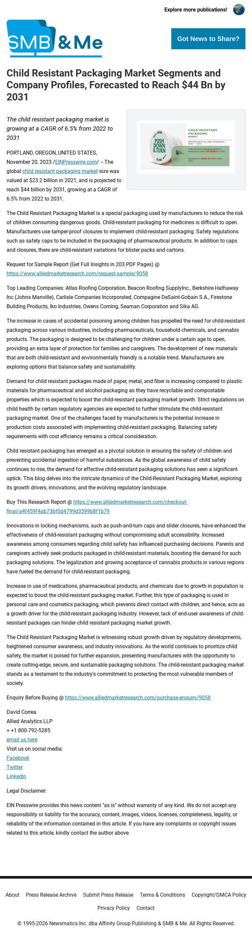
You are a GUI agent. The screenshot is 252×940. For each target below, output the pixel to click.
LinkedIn (16, 776)
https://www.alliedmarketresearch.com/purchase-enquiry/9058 (138, 697)
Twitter (15, 767)
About (12, 895)
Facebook (18, 758)
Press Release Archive (51, 895)
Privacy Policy (113, 908)
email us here (22, 740)
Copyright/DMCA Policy (219, 895)
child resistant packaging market (60, 171)
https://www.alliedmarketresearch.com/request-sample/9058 (77, 273)
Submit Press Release (108, 895)
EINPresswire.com (76, 162)
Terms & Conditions (162, 895)
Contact (145, 908)
